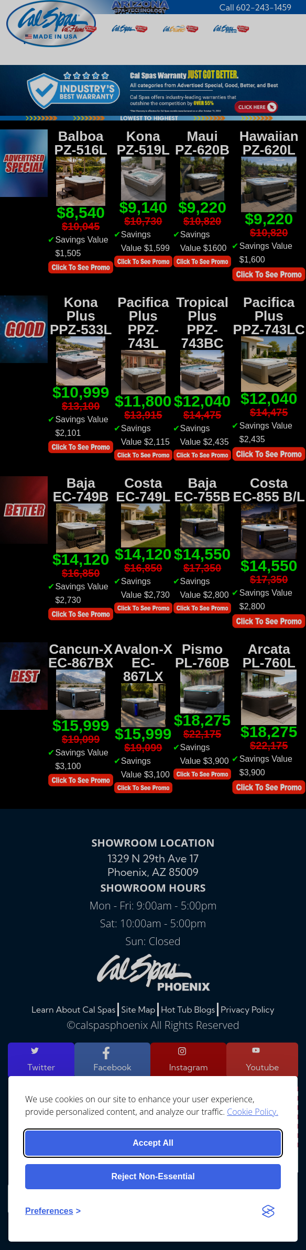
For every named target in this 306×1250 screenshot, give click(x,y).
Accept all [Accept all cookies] (153, 1142)
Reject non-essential (152, 1176)
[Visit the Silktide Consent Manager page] (268, 1211)
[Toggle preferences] (53, 1211)
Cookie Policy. (252, 1111)
